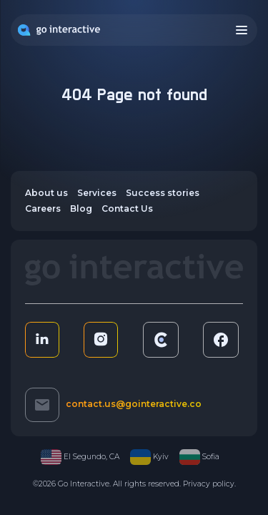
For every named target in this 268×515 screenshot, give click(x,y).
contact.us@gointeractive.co (134, 403)
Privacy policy (208, 484)
